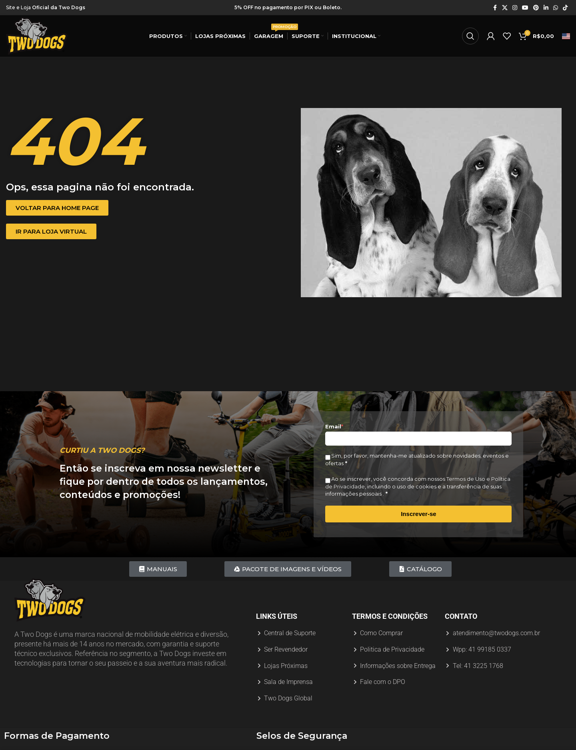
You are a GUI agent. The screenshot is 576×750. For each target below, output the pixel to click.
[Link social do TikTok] (565, 7)
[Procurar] (470, 36)
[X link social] (505, 7)
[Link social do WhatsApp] (555, 7)
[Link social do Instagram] (515, 7)
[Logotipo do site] (37, 35)
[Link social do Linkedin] (546, 7)
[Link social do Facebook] (495, 7)
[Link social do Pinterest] (536, 7)
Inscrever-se (418, 513)
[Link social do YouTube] (525, 7)
